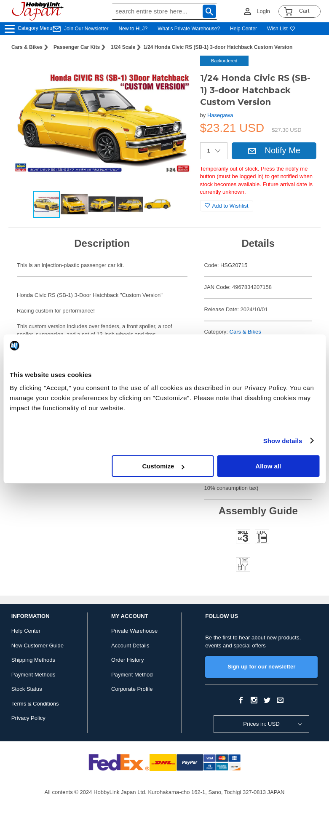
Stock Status (26, 689)
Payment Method (131, 674)
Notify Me (274, 150)
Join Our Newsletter (86, 29)
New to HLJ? (132, 29)
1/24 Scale (123, 47)
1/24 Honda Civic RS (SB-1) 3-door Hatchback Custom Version (217, 47)
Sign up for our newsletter (261, 666)
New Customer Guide (37, 645)
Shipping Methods (33, 660)
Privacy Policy (28, 718)
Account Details (130, 645)
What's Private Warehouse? (189, 29)
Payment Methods (33, 674)
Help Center (243, 29)
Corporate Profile (131, 689)
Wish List (281, 29)
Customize (163, 466)
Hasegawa (220, 115)
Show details (282, 440)
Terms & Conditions (35, 703)
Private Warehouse (134, 631)
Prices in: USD (261, 724)
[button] (176, 70)
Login (263, 11)
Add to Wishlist (227, 206)
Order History (127, 660)
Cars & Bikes (27, 47)
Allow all (268, 466)
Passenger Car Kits (76, 47)
